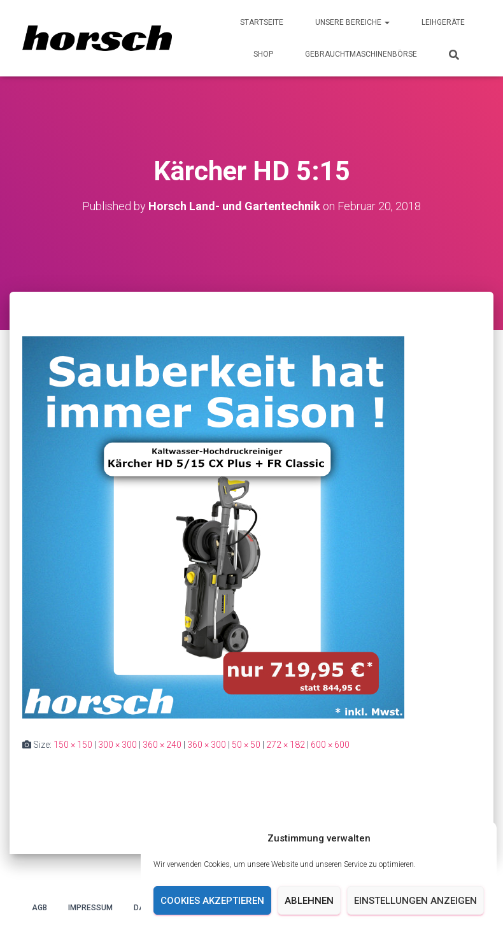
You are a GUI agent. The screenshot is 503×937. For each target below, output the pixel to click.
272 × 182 (285, 745)
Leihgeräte (443, 22)
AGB (39, 907)
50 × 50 (246, 745)
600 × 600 (330, 745)
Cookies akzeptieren (212, 900)
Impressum (90, 907)
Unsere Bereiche (352, 22)
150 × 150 (72, 745)
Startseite (261, 22)
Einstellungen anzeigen (415, 900)
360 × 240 (162, 745)
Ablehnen (309, 900)
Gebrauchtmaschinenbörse (361, 54)
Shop (263, 54)
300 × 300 (117, 745)
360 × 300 (206, 745)
